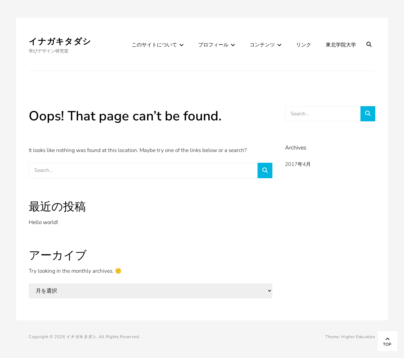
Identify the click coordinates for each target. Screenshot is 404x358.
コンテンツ (262, 44)
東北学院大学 (341, 44)
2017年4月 (298, 164)
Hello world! (43, 222)
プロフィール (213, 44)
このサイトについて (154, 44)
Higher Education (358, 337)
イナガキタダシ (60, 41)
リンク (303, 44)
